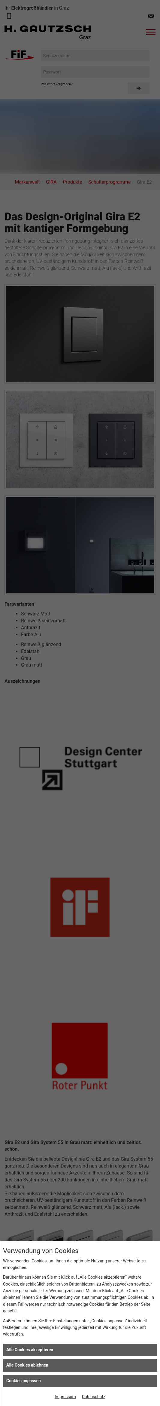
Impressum (65, 1396)
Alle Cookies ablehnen (27, 1365)
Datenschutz (93, 1396)
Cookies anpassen (23, 1380)
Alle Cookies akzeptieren (29, 1349)
